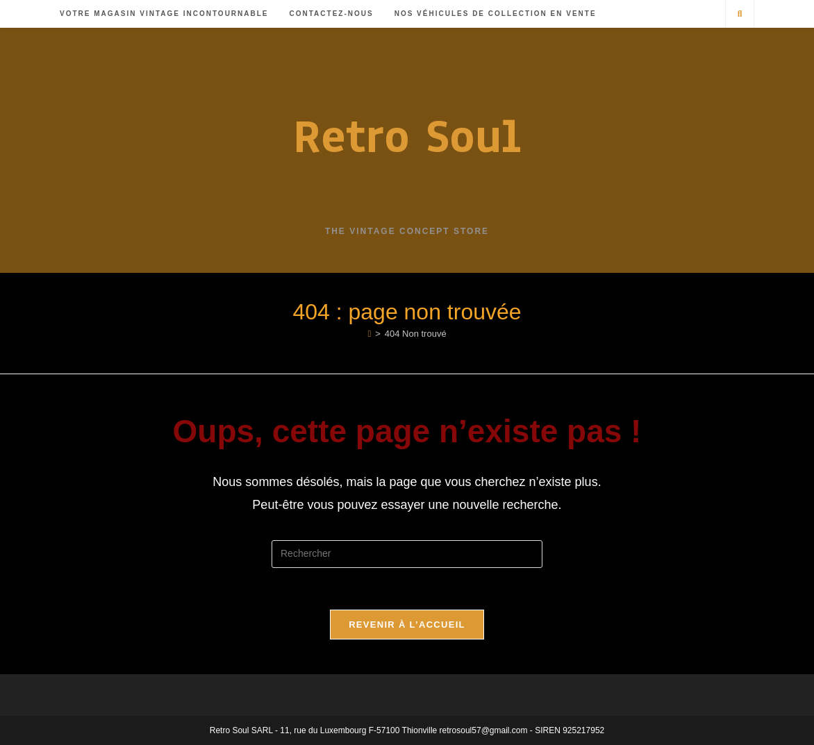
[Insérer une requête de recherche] (407, 554)
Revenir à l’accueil (407, 624)
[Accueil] (369, 333)
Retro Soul (407, 136)
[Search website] (739, 14)
